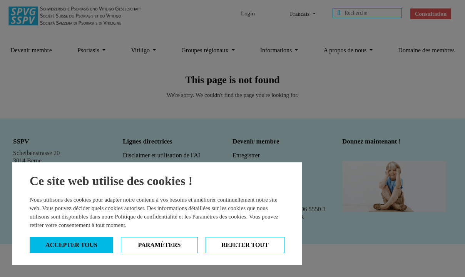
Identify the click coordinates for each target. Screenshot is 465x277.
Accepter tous (71, 245)
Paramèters (159, 245)
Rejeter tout (245, 245)
